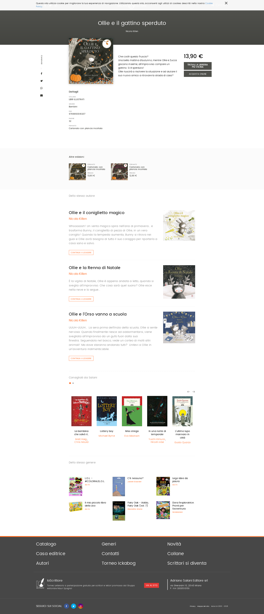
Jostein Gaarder (134, 482)
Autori (42, 563)
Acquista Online (198, 74)
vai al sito (151, 585)
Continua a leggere (81, 253)
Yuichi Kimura (157, 439)
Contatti (110, 554)
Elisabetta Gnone (135, 509)
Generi (109, 544)
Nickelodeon (177, 512)
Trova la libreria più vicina (197, 66)
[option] (81, 420)
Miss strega (132, 431)
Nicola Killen (132, 31)
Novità (174, 544)
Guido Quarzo (182, 442)
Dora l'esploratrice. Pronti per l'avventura (183, 506)
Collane (175, 554)
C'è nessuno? (135, 478)
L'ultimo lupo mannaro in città (182, 434)
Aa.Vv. (87, 485)
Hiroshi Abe (157, 442)
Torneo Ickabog (119, 563)
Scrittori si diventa (186, 563)
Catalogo (46, 544)
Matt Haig (81, 439)
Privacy (192, 606)
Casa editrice (50, 554)
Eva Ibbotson (132, 436)
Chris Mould (81, 442)
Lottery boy (106, 431)
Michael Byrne (107, 436)
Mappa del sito (203, 606)
